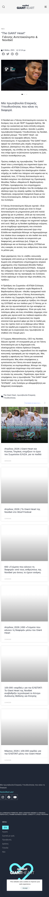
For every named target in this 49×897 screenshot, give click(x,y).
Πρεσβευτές (7, 840)
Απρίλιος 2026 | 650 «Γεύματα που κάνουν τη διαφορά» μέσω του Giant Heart (23, 630)
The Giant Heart (9, 395)
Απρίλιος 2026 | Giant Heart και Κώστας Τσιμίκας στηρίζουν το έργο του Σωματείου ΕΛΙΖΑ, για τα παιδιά (22, 451)
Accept (25, 888)
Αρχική (5, 832)
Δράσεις (5, 844)
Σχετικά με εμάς (8, 836)
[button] (3, 7)
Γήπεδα (5, 848)
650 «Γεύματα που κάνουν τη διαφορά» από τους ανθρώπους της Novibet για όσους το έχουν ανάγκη (22, 570)
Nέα (3, 852)
